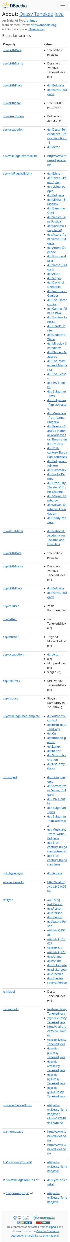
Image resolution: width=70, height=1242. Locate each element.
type (8, 900)
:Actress (54, 873)
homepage (13, 1132)
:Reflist (54, 751)
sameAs (13, 882)
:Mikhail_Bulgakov (56, 202)
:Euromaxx (56, 470)
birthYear (12, 103)
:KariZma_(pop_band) (56, 228)
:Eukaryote (57, 965)
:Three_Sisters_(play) (56, 180)
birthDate (12, 50)
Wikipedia (52, 1227)
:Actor (53, 147)
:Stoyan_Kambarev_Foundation (56, 509)
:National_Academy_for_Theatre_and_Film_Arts (57, 537)
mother (11, 637)
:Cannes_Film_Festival (57, 311)
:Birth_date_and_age (56, 727)
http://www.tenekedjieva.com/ (56, 160)
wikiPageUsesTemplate (21, 716)
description (13, 116)
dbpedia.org (36, 29)
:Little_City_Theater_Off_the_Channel (57, 487)
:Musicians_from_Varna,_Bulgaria (57, 417)
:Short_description (56, 757)
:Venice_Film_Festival (56, 219)
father (10, 619)
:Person (54, 904)
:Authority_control (56, 718)
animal (31, 21)
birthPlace (12, 85)
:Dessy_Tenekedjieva (57, 1167)
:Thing (53, 900)
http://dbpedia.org (43, 25)
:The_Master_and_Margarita (57, 365)
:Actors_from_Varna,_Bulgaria (56, 238)
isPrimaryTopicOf (17, 1162)
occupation (13, 130)
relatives (11, 681)
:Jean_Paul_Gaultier (57, 293)
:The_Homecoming (57, 302)
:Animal (54, 956)
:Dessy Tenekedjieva (57, 1011)
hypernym (13, 873)
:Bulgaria (55, 85)
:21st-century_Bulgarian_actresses (57, 452)
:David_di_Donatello (56, 284)
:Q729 (56, 952)
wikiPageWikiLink (17, 173)
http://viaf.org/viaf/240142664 (56, 886)
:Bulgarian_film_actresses (57, 404)
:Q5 (54, 948)
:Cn (51, 733)
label (9, 992)
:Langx (53, 747)
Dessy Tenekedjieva (41, 13)
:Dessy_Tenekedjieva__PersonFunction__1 (57, 136)
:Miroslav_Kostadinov (57, 345)
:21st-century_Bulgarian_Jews (57, 860)
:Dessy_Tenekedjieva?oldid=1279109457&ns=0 (57, 1114)
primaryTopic (17, 1193)
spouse (10, 698)
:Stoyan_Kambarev (56, 498)
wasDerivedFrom (17, 1105)
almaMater (13, 531)
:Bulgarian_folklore (57, 463)
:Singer (54, 278)
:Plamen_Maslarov (57, 354)
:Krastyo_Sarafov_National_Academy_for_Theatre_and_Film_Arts (57, 435)
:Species (55, 974)
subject (10, 777)
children (11, 606)
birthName (13, 63)
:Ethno (53, 173)
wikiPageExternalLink (20, 156)
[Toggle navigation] (63, 5)
